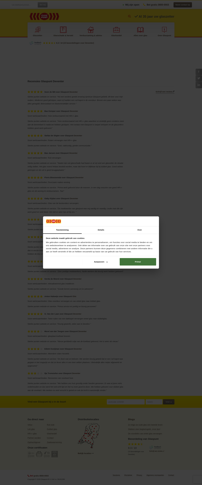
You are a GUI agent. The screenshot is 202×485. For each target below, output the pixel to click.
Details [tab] (101, 230)
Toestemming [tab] (62, 230)
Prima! (138, 262)
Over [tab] (139, 230)
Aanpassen (100, 262)
